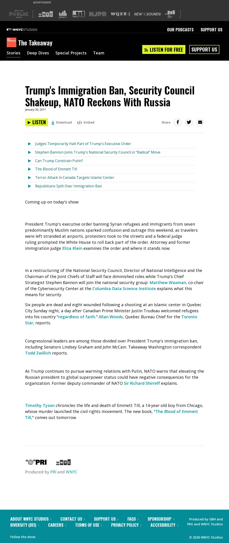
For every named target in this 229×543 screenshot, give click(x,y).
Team (98, 53)
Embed (85, 122)
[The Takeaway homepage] (12, 43)
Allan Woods (111, 316)
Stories (13, 53)
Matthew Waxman (168, 282)
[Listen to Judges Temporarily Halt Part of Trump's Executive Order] (31, 144)
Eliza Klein (72, 248)
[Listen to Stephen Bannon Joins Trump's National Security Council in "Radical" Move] (31, 152)
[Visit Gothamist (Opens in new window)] (62, 14)
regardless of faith (76, 316)
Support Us (211, 29)
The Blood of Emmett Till (56, 169)
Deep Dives (38, 53)
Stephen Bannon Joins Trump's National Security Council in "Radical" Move (97, 152)
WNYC (71, 472)
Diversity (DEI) (24, 525)
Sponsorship (161, 519)
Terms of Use (88, 525)
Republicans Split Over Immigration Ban (68, 186)
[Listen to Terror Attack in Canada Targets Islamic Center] (31, 178)
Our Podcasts (180, 29)
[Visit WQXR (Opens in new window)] (120, 14)
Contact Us (72, 519)
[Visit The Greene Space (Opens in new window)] (170, 14)
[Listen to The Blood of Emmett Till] (31, 169)
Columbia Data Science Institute (124, 288)
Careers (57, 525)
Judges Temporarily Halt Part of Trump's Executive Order (83, 143)
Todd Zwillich (38, 353)
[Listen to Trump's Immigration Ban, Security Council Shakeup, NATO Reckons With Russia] (36, 122)
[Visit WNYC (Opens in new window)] (45, 14)
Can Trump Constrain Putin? (59, 160)
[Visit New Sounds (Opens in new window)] (147, 14)
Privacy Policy (126, 525)
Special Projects (71, 53)
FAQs (133, 519)
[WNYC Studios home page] (27, 30)
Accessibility (164, 525)
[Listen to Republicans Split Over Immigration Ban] (31, 186)
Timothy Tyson (40, 405)
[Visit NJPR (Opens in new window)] (97, 14)
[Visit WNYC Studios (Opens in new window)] (79, 14)
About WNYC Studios (30, 519)
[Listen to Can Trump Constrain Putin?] (31, 161)
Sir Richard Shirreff (142, 383)
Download (61, 122)
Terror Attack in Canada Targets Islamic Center (74, 177)
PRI (53, 472)
